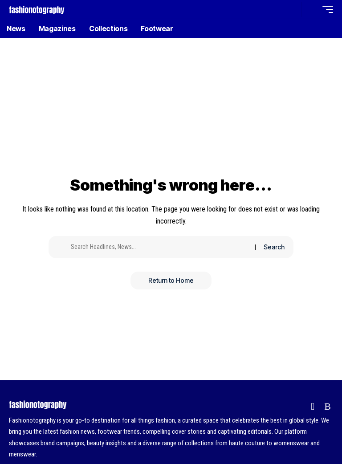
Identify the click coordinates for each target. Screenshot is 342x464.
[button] (292, 9)
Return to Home (171, 280)
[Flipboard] (313, 406)
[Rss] (327, 406)
